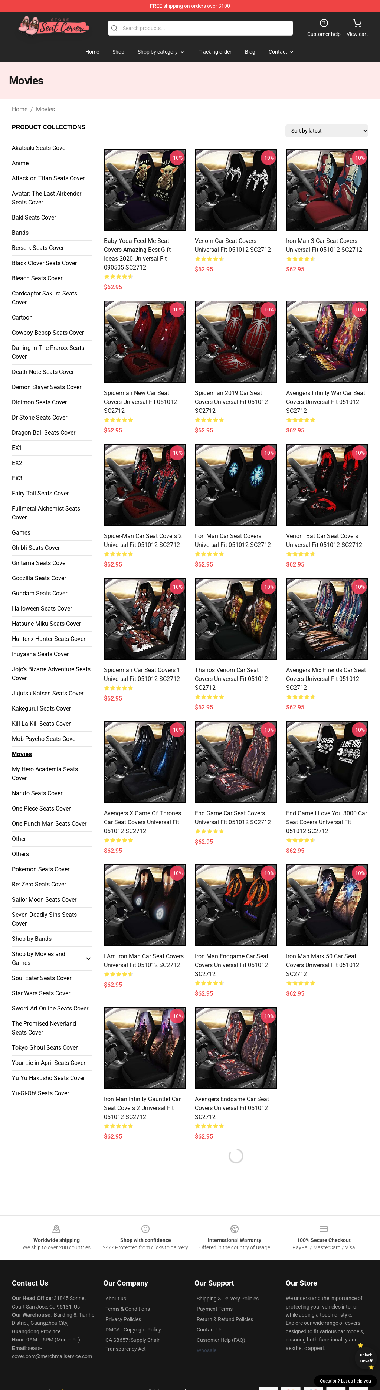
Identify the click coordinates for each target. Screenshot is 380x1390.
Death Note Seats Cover (43, 371)
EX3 (17, 478)
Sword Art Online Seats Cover (50, 1008)
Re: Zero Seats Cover (39, 884)
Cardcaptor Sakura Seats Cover (44, 298)
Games (21, 532)
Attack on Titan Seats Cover (48, 178)
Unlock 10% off (366, 1358)
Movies (45, 109)
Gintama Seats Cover (39, 563)
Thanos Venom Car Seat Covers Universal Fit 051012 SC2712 (231, 678)
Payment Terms (215, 1309)
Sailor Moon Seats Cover (44, 899)
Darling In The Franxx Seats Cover (48, 352)
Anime (20, 163)
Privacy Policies (123, 1319)
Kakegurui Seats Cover (41, 708)
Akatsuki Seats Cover (39, 147)
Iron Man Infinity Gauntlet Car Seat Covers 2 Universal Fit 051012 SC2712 (142, 1108)
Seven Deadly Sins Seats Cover (44, 919)
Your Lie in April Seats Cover (48, 1062)
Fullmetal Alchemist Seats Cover (46, 513)
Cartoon (22, 317)
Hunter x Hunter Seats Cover (48, 638)
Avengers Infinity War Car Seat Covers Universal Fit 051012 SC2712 (325, 402)
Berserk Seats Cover (38, 247)
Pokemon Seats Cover (40, 869)
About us (115, 1299)
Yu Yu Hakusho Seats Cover (48, 1078)
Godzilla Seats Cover (39, 578)
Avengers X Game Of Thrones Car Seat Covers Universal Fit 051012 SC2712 (142, 822)
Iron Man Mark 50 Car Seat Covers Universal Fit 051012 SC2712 (322, 965)
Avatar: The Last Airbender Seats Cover (46, 198)
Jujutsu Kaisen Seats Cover (47, 693)
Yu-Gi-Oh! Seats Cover (40, 1093)
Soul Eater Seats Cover (41, 978)
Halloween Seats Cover (42, 608)
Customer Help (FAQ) (221, 1340)
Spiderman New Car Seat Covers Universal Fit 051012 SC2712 (140, 402)
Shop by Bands (32, 938)
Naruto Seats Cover (37, 793)
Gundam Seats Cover (39, 593)
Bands (20, 232)
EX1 (17, 447)
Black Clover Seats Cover (44, 263)
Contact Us (209, 1330)
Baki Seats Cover (34, 217)
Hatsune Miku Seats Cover (46, 623)
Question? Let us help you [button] (345, 1381)
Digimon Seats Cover (39, 402)
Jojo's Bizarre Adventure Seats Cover (51, 674)
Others (20, 854)
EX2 (17, 463)
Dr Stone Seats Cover (39, 417)
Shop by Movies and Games (38, 958)
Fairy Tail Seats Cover (40, 493)
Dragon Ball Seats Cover (43, 432)
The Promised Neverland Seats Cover (44, 1028)
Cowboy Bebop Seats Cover (48, 332)
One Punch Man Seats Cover (49, 823)
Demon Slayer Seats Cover (46, 387)
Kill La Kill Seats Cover (41, 723)
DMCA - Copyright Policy (133, 1330)
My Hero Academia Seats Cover (45, 774)
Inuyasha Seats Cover (40, 654)
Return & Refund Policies (225, 1319)
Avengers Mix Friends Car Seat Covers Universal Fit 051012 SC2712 (326, 678)
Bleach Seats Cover (37, 278)
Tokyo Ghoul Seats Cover (45, 1047)
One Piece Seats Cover (41, 808)
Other (19, 838)
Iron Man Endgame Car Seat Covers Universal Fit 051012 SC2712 (231, 965)
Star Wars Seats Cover (41, 993)
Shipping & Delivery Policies (228, 1299)
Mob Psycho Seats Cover (44, 738)
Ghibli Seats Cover (36, 547)
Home (19, 109)
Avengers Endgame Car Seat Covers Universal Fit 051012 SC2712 (232, 1108)
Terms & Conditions (127, 1309)
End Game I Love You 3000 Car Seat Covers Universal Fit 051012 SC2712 (326, 822)
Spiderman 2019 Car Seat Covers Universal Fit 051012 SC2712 (231, 402)
